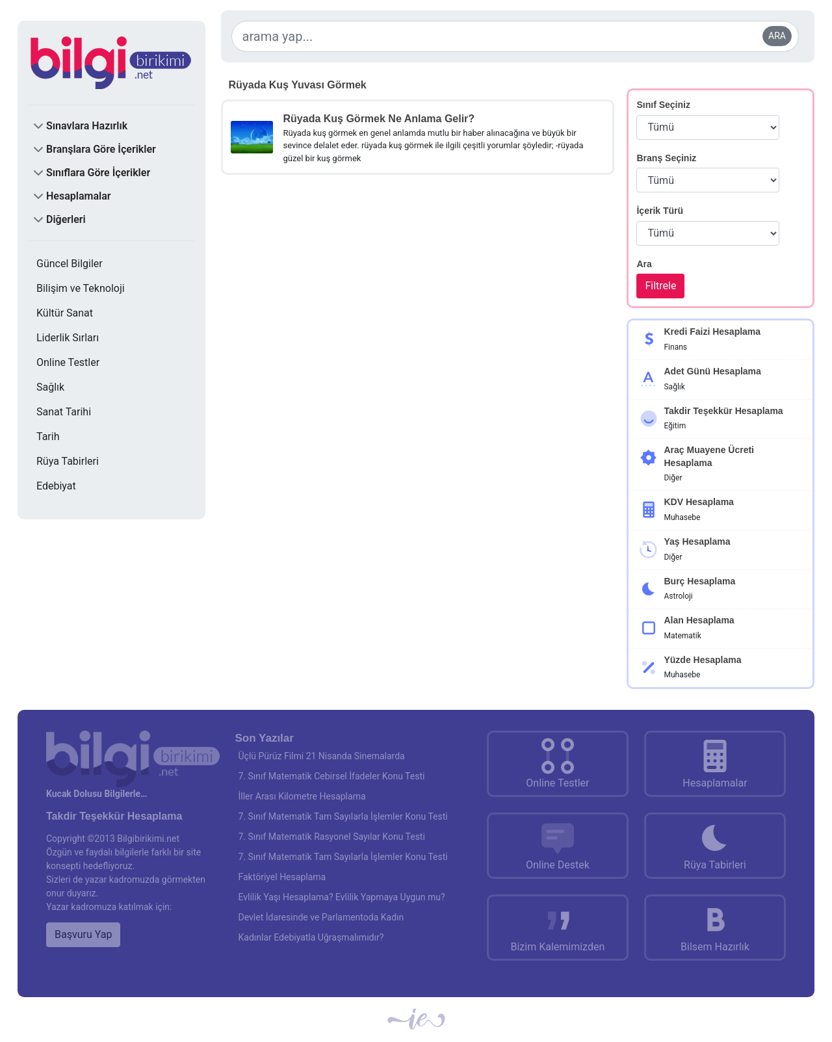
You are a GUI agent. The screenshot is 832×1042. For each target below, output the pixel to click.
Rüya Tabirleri (67, 461)
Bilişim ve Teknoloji (80, 288)
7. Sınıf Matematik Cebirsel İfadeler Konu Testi (332, 776)
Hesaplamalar (78, 196)
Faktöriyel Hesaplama (282, 877)
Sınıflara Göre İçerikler (98, 172)
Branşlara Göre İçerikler (101, 149)
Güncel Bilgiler (69, 263)
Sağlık (50, 387)
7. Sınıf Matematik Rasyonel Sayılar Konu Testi (332, 836)
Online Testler (67, 362)
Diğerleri (66, 219)
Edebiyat (56, 486)
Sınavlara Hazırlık (86, 126)
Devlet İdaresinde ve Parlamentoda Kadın (321, 917)
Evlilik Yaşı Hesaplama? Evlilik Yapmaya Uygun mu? (342, 897)
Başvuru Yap (83, 934)
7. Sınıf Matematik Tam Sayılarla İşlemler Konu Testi (343, 816)
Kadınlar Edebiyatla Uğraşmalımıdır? (311, 937)
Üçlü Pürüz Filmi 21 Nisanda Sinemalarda (322, 756)
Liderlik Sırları (67, 338)
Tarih (48, 436)
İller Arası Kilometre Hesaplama (302, 796)
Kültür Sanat (64, 313)
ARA (777, 36)
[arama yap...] (515, 36)
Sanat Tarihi (63, 412)
